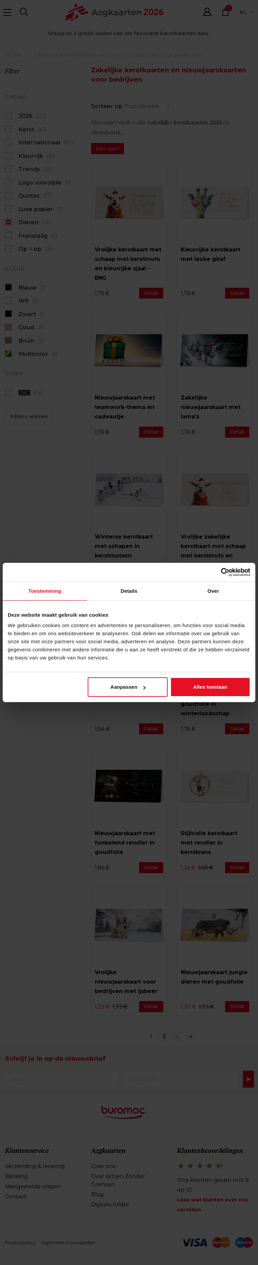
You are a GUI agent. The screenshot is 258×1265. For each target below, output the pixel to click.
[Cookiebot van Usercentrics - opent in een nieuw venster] (220, 572)
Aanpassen (128, 687)
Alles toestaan (210, 687)
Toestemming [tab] (45, 591)
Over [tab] (213, 591)
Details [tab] (129, 591)
